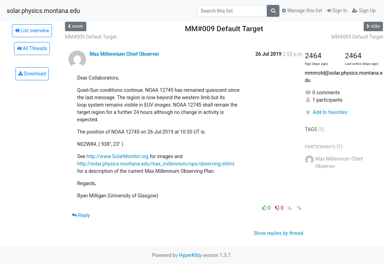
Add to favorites (326, 112)
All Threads (32, 48)
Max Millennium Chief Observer (124, 54)
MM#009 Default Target (91, 37)
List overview (32, 30)
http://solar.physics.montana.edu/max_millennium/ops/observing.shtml (155, 164)
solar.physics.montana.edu (43, 10)
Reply (81, 215)
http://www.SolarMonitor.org (117, 156)
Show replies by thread (278, 233)
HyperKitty (190, 255)
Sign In (337, 10)
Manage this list (302, 10)
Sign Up (364, 10)
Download (32, 73)
